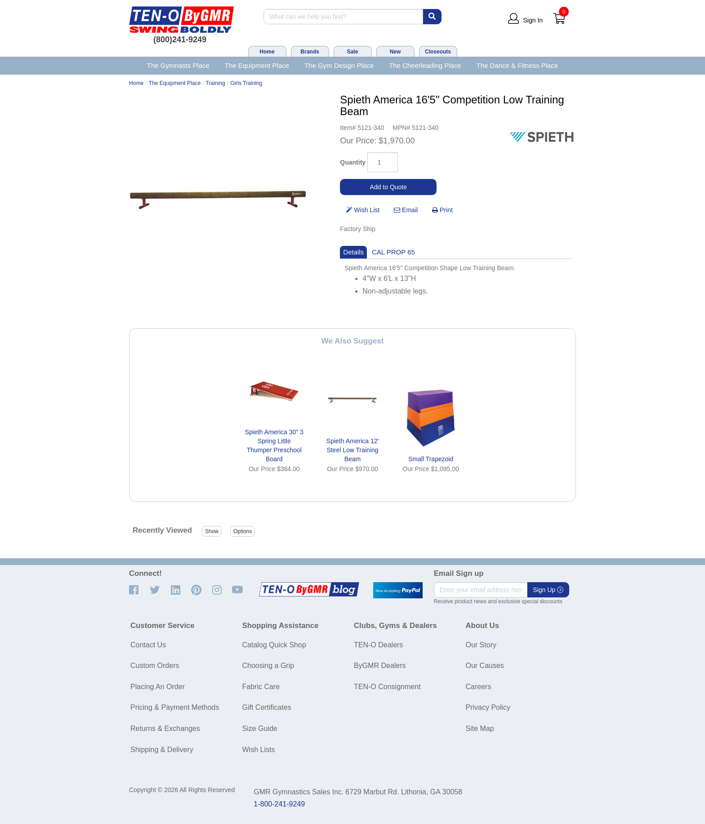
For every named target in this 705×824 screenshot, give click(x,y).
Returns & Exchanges (165, 728)
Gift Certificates (266, 707)
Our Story (481, 645)
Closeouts (438, 52)
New (395, 52)
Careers (478, 686)
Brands (309, 52)
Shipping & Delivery (161, 749)
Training (215, 83)
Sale (352, 52)
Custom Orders (154, 665)
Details (353, 252)
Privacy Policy (488, 707)
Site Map (480, 728)
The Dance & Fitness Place (517, 65)
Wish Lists (258, 749)
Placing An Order (157, 686)
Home (266, 52)
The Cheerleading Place (425, 65)
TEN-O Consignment (387, 686)
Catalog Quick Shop (274, 645)
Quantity (353, 162)
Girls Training (246, 83)
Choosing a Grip (268, 665)
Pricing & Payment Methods (174, 707)
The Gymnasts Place (178, 65)
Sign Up (548, 589)
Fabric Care (261, 686)
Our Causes (485, 665)
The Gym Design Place (339, 65)
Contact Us (148, 645)
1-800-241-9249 (279, 804)
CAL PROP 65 (393, 252)
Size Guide (259, 728)
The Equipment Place (257, 65)
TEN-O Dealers (378, 645)
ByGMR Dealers (380, 665)
